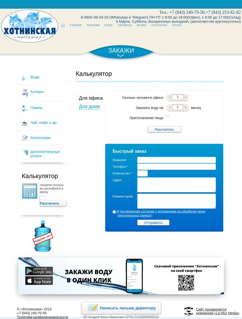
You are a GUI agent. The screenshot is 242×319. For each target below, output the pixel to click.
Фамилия (119, 160)
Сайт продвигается (211, 309)
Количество (122, 173)
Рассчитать (53, 201)
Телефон (120, 167)
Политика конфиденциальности (42, 317)
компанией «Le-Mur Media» (218, 313)
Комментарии (123, 196)
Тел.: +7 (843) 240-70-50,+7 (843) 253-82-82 (200, 12)
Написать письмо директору (121, 308)
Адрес (117, 180)
